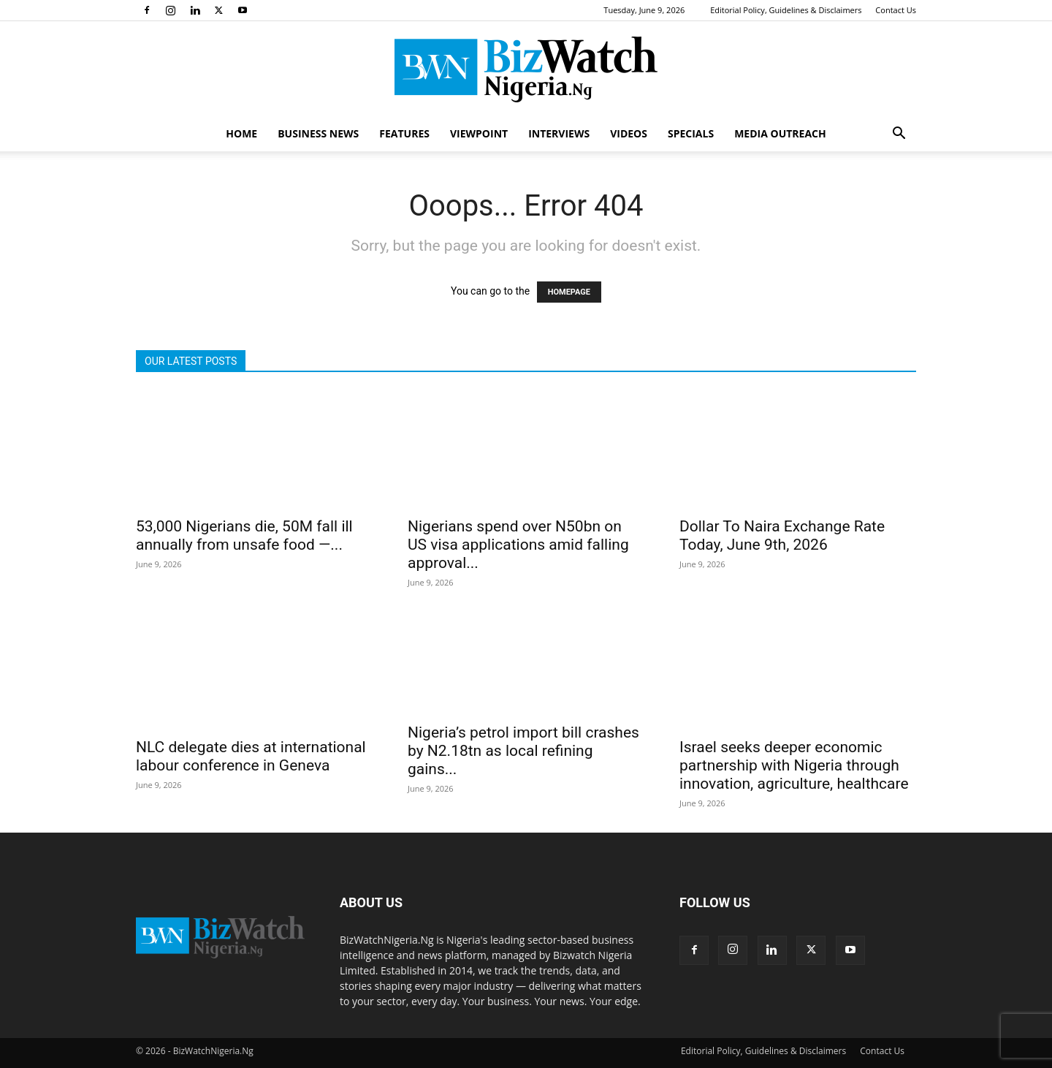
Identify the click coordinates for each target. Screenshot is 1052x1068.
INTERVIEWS (559, 133)
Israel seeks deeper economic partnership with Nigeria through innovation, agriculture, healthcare (794, 765)
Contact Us (895, 9)
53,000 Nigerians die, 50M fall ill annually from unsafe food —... (244, 535)
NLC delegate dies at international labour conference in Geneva (251, 756)
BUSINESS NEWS (318, 133)
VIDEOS (628, 133)
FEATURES (404, 133)
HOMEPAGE (569, 292)
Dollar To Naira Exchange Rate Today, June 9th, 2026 (782, 535)
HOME (241, 133)
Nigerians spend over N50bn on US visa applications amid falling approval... (518, 545)
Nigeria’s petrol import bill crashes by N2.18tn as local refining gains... (523, 751)
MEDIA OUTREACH (780, 133)
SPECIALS (691, 133)
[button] (898, 135)
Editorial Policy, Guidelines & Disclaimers (785, 9)
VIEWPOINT (479, 133)
